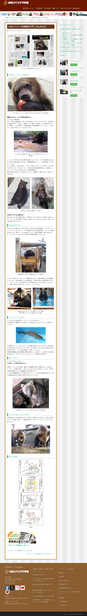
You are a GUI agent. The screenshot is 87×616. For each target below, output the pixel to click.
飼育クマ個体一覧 (63, 580)
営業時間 (39, 8)
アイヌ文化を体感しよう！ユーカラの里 (70, 43)
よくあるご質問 (66, 8)
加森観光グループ (63, 584)
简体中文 (13, 598)
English (25, 598)
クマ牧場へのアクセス (66, 33)
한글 (27, 603)
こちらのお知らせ (46, 419)
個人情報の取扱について (65, 588)
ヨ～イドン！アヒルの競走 (67, 45)
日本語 (7, 598)
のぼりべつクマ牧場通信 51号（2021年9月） (20, 550)
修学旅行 (62, 55)
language (76, 8)
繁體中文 (19, 598)
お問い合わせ (62, 605)
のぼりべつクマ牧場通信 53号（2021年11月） (40, 553)
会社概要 (61, 576)
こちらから (73, 64)
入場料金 (47, 8)
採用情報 (61, 597)
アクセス (56, 8)
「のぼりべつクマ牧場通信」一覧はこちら (18, 545)
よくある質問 (62, 601)
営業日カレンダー (28, 8)
